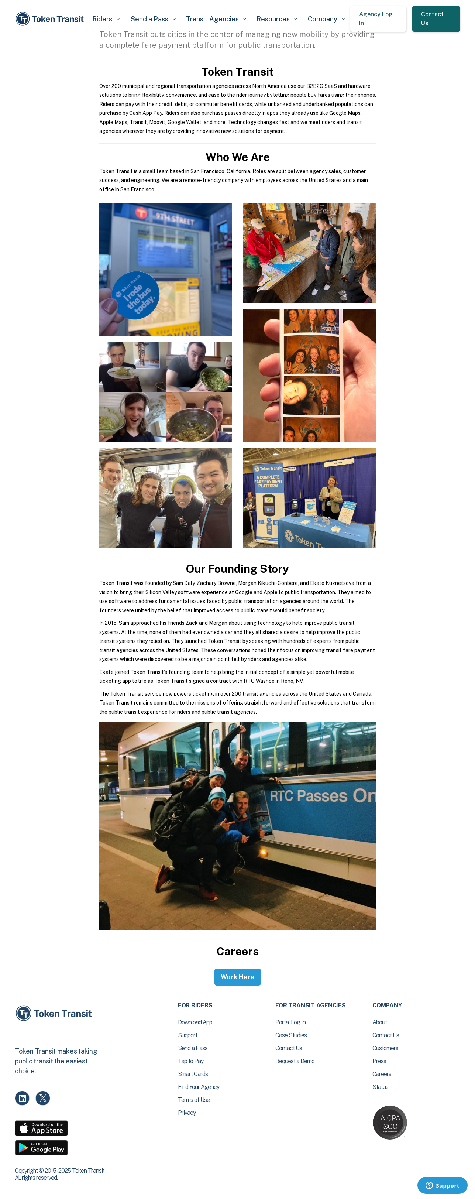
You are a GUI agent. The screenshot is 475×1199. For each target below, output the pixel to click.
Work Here (238, 977)
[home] (51, 18)
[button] (106, 19)
